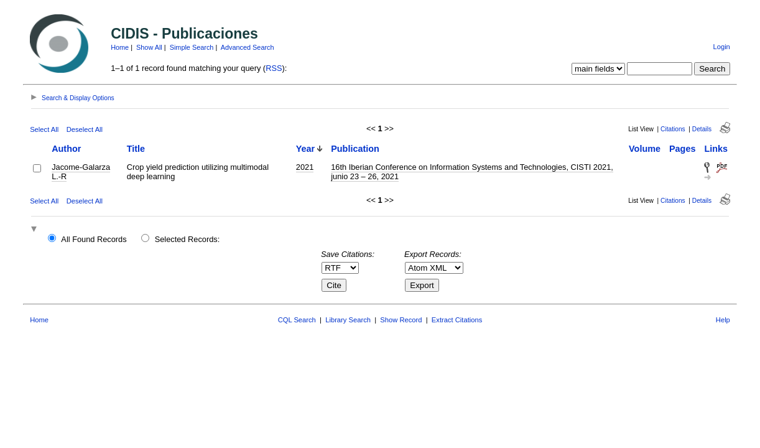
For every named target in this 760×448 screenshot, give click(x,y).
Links (716, 149)
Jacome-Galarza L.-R (81, 171)
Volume (644, 149)
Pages (682, 149)
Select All (44, 129)
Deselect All (85, 129)
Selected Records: (187, 239)
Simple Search (192, 47)
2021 (304, 167)
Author (66, 149)
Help (723, 320)
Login (721, 46)
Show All (149, 47)
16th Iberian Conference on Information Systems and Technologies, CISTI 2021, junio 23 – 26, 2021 (472, 171)
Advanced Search (247, 47)
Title (136, 149)
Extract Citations (457, 320)
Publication (355, 149)
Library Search (348, 320)
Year (305, 149)
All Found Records (93, 239)
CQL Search (297, 320)
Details (701, 129)
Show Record (401, 320)
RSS (274, 68)
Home (120, 47)
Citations (672, 129)
